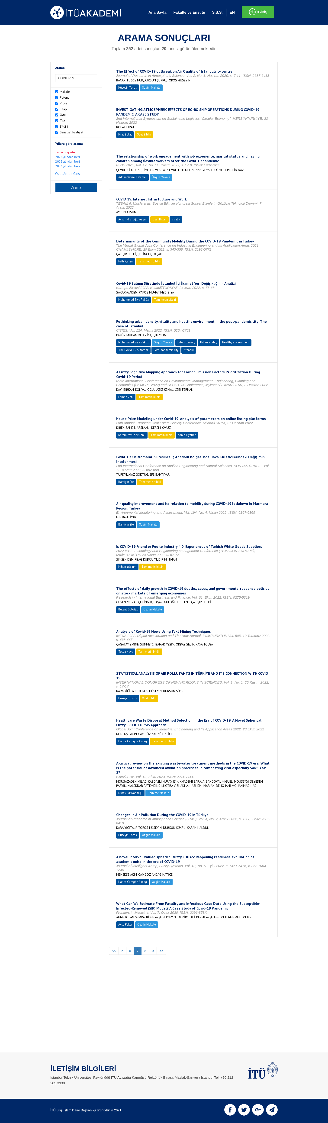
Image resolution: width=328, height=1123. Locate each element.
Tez (62, 121)
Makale (65, 92)
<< (114, 951)
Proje (63, 103)
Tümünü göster (65, 152)
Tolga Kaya (125, 652)
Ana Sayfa (157, 12)
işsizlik (176, 219)
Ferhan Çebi (125, 397)
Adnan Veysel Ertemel (132, 177)
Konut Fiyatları (187, 435)
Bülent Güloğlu (128, 609)
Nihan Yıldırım (127, 567)
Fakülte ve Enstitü (189, 12)
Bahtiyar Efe (126, 482)
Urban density (186, 342)
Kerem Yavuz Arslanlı (131, 435)
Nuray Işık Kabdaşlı (130, 793)
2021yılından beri (67, 166)
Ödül (63, 115)
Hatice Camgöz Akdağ (132, 741)
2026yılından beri (67, 157)
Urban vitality (208, 342)
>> (161, 951)
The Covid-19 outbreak (133, 350)
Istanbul (188, 350)
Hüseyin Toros (127, 88)
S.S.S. (217, 12)
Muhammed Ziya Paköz (133, 300)
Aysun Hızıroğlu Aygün (132, 219)
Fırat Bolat (125, 134)
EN (232, 12)
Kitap (63, 109)
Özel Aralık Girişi (67, 173)
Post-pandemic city (166, 350)
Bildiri (64, 126)
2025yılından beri (67, 161)
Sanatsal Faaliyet (71, 132)
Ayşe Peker (125, 924)
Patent (64, 97)
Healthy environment (235, 342)
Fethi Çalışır (125, 261)
